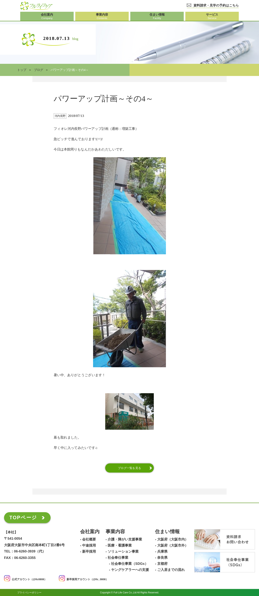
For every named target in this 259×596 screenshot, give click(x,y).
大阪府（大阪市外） (172, 545)
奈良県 (162, 558)
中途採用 (89, 545)
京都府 (162, 564)
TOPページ (23, 517)
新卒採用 (89, 551)
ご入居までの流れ (171, 570)
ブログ (38, 70)
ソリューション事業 (123, 551)
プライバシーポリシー (29, 592)
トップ (21, 70)
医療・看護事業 (120, 545)
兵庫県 (162, 551)
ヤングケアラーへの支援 (130, 570)
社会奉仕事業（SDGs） (129, 564)
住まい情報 (167, 531)
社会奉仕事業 (118, 558)
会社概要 (89, 539)
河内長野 (60, 115)
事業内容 (115, 531)
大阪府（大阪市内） (172, 539)
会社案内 (90, 531)
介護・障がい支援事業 (125, 539)
